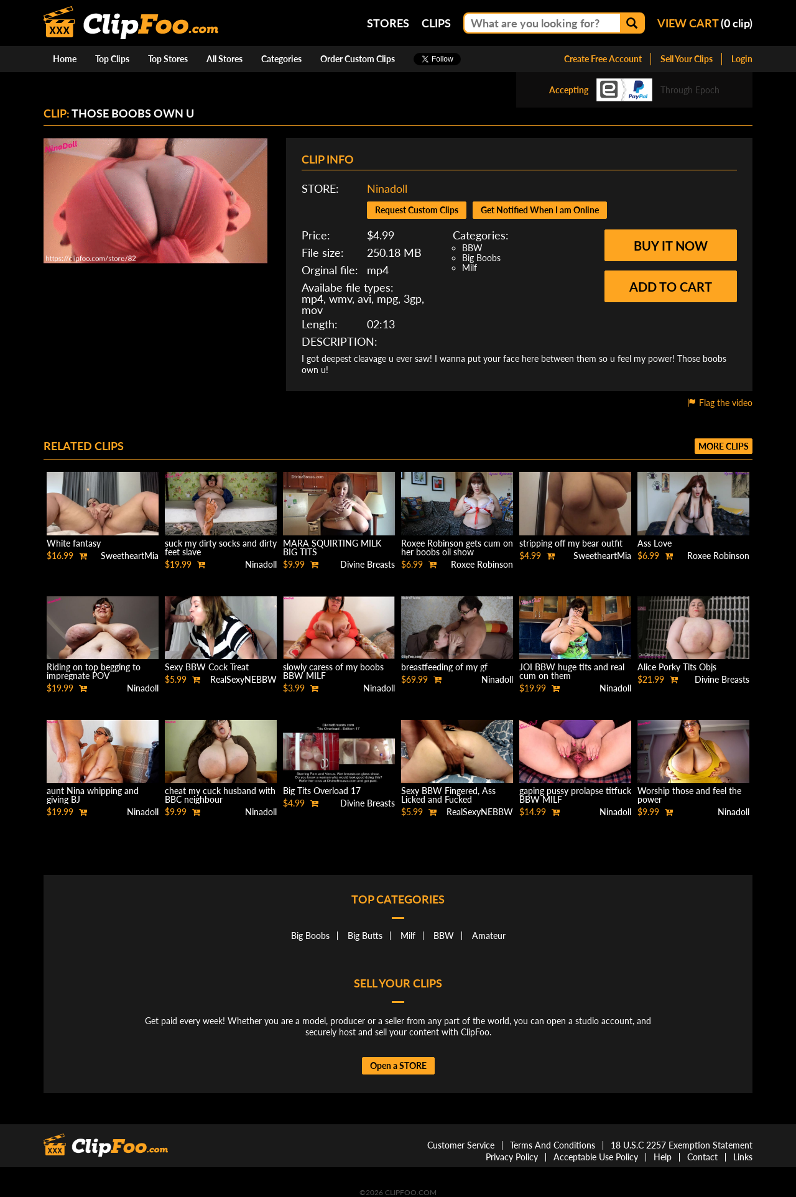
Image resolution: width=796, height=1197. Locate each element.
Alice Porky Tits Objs (676, 667)
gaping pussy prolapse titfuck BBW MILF (575, 795)
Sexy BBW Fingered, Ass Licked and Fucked (448, 795)
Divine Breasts (367, 564)
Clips (436, 23)
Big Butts (365, 935)
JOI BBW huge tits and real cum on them (571, 671)
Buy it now (671, 245)
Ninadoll (387, 188)
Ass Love (654, 543)
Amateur (489, 935)
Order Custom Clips (357, 58)
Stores (388, 23)
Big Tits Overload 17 (322, 790)
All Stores (224, 58)
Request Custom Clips (416, 210)
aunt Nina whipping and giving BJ (93, 795)
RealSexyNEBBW (243, 679)
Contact (702, 1157)
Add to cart (670, 286)
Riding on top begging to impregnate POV (94, 671)
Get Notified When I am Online (540, 210)
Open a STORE (398, 1065)
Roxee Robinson (482, 564)
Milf (469, 267)
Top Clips (112, 58)
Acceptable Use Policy (595, 1157)
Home (64, 58)
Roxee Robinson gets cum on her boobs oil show (457, 547)
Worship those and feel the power (689, 795)
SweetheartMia (130, 555)
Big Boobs (481, 257)
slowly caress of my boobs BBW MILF (333, 671)
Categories (281, 58)
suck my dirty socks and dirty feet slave (221, 547)
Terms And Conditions (552, 1145)
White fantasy (74, 543)
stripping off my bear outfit (570, 543)
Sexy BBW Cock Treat (207, 667)
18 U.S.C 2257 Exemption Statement (681, 1145)
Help (663, 1157)
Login (741, 58)
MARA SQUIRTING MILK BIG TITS (332, 547)
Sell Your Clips (686, 58)
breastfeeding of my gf (444, 667)
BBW (472, 248)
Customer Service (460, 1145)
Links (742, 1157)
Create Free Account (603, 58)
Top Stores (168, 58)
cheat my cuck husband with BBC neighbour (220, 795)
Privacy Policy (512, 1157)
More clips (723, 446)
